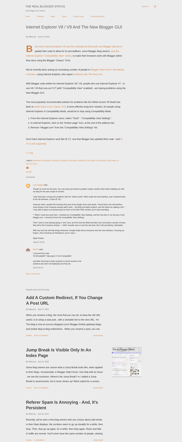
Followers (40, 16)
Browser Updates (50, 161)
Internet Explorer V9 (109, 161)
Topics (64, 16)
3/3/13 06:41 (38, 268)
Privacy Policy (78, 16)
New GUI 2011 (31, 164)
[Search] (145, 6)
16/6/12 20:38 (38, 242)
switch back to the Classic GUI (50, 106)
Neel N (36, 249)
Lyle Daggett (38, 185)
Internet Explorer (68, 161)
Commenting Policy (97, 16)
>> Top (29, 153)
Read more (98, 335)
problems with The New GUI (87, 74)
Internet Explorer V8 (88, 161)
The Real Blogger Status (45, 6)
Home (28, 16)
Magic (53, 16)
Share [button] (29, 172)
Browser (37, 161)
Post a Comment (33, 274)
